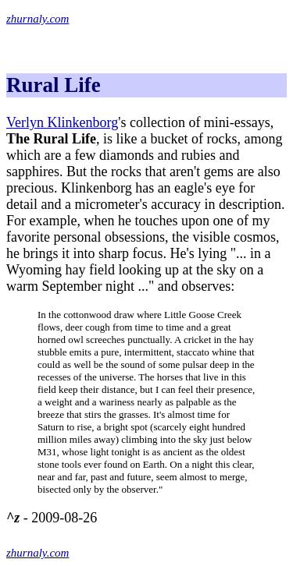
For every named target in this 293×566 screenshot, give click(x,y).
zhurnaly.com (37, 18)
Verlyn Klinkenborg (62, 122)
